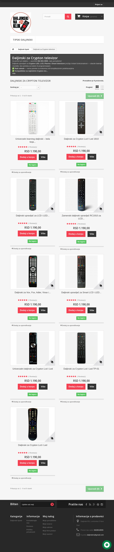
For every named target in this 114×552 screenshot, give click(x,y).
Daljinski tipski (23, 49)
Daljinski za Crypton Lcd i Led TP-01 (81, 369)
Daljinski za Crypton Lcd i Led (32, 445)
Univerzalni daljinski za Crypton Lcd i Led (33, 369)
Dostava (29, 526)
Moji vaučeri (47, 534)
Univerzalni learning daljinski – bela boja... (32, 140)
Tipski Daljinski (23, 39)
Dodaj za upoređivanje (22, 172)
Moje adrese (47, 527)
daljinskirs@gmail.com (95, 535)
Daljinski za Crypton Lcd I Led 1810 (81, 139)
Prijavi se (98, 4)
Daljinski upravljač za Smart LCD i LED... (81, 292)
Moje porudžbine (49, 521)
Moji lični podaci (49, 531)
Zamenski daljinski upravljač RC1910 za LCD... (81, 217)
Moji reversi (47, 524)
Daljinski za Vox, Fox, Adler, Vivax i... (33, 292)
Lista (102, 87)
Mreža (97, 87)
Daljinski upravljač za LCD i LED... (32, 215)
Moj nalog (48, 516)
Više (13, 73)
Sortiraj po (14, 87)
